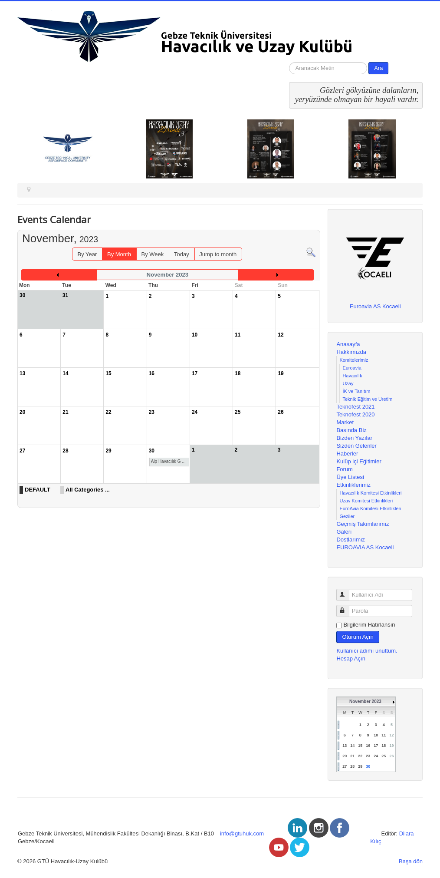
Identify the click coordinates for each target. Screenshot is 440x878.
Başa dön (411, 861)
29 (360, 766)
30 (368, 766)
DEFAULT (37, 489)
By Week (152, 254)
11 (383, 735)
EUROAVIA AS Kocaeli (365, 547)
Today (181, 254)
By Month (119, 254)
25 (383, 756)
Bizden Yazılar (354, 438)
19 (391, 745)
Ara (378, 68)
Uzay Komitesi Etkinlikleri (366, 500)
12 (391, 735)
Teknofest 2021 (355, 406)
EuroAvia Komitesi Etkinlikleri (370, 508)
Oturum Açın (357, 637)
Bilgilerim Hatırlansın (369, 624)
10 (376, 735)
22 (360, 756)
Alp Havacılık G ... (168, 461)
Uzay (347, 383)
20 (344, 756)
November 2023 (365, 701)
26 (391, 756)
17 (376, 745)
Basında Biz (351, 430)
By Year (87, 254)
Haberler (347, 453)
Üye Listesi (350, 477)
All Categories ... (88, 489)
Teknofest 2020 (355, 414)
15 (360, 745)
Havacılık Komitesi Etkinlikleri (370, 492)
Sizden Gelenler (356, 445)
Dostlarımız (350, 539)
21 (352, 756)
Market (345, 422)
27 (344, 766)
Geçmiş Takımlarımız (362, 524)
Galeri (343, 531)
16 (368, 745)
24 (376, 756)
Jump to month (217, 254)
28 (352, 766)
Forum (344, 469)
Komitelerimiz (353, 360)
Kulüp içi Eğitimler (358, 461)
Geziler (347, 516)
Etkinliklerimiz (353, 485)
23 (368, 756)
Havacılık (352, 375)
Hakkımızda (351, 352)
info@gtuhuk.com (242, 833)
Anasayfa (348, 344)
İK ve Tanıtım (356, 391)
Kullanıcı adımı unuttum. (366, 650)
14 (352, 745)
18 (383, 745)
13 (344, 745)
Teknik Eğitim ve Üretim (367, 399)
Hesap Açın (350, 658)
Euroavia (351, 367)
